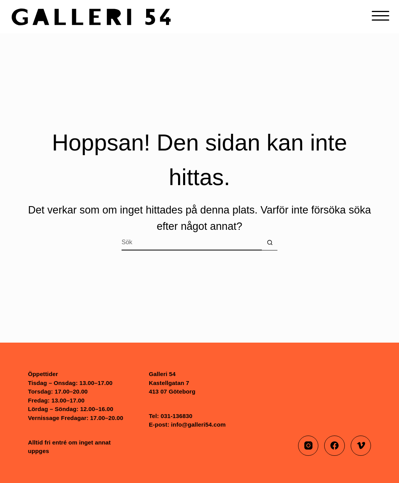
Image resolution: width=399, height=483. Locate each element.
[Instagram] (308, 446)
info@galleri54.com (198, 424)
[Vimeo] (361, 446)
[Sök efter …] (192, 242)
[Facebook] (334, 446)
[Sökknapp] (269, 242)
